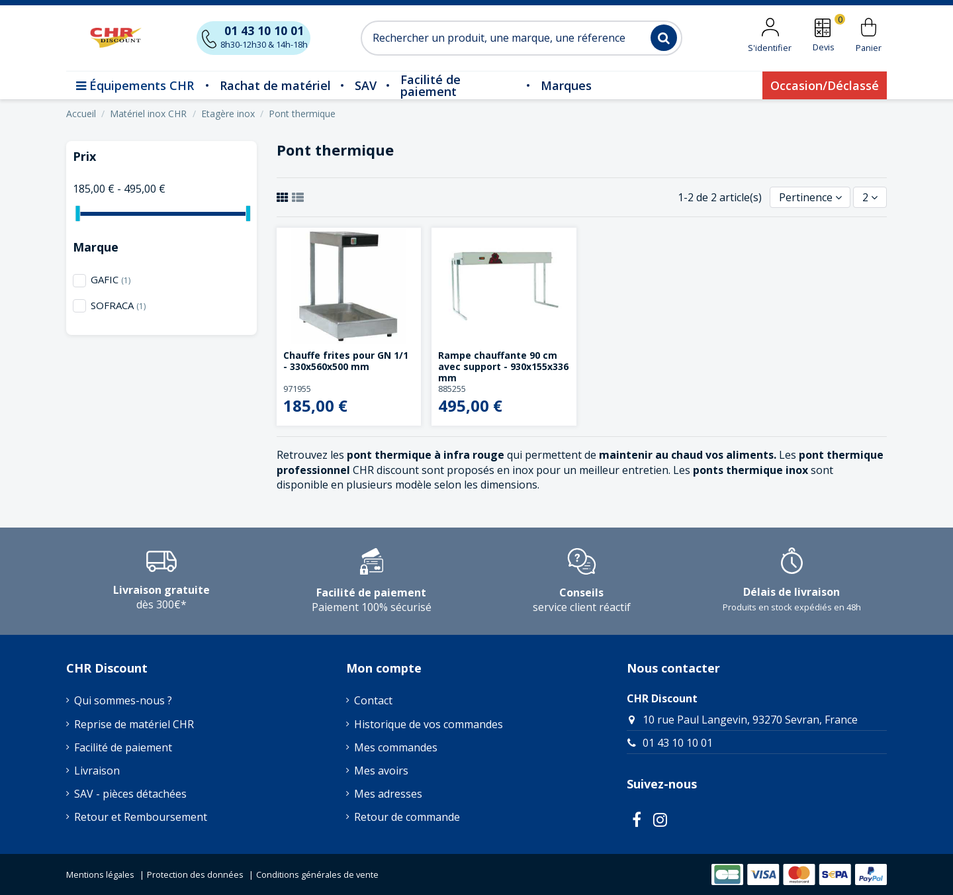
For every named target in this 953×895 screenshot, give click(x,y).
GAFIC (110, 279)
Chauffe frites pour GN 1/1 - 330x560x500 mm (345, 361)
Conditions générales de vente (317, 874)
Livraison (97, 770)
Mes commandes (395, 747)
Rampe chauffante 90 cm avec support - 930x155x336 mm (503, 366)
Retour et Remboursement (140, 817)
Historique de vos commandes (428, 724)
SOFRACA (118, 305)
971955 (297, 389)
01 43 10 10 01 (678, 742)
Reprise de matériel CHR (134, 724)
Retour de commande (407, 817)
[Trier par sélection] (810, 197)
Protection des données (195, 874)
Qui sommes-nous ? (123, 700)
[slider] (77, 213)
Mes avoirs (381, 770)
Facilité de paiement (123, 747)
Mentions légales (100, 874)
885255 (452, 389)
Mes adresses (388, 793)
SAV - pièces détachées (130, 793)
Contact (373, 700)
